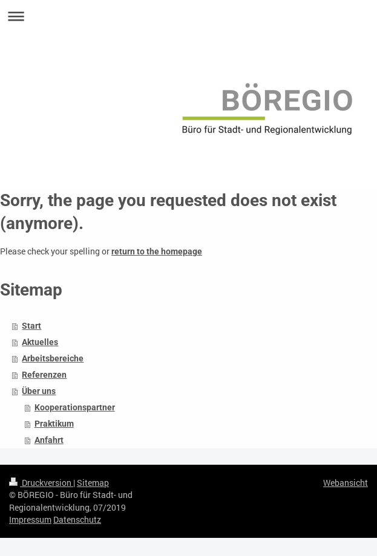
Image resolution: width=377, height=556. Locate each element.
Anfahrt (49, 440)
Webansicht (345, 482)
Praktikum (54, 423)
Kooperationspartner (74, 407)
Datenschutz (77, 519)
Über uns (39, 391)
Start (31, 326)
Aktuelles (40, 342)
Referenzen (44, 375)
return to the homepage (156, 251)
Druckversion (41, 482)
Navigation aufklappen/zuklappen (188, 16)
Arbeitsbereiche (53, 358)
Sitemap (93, 482)
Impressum (30, 519)
